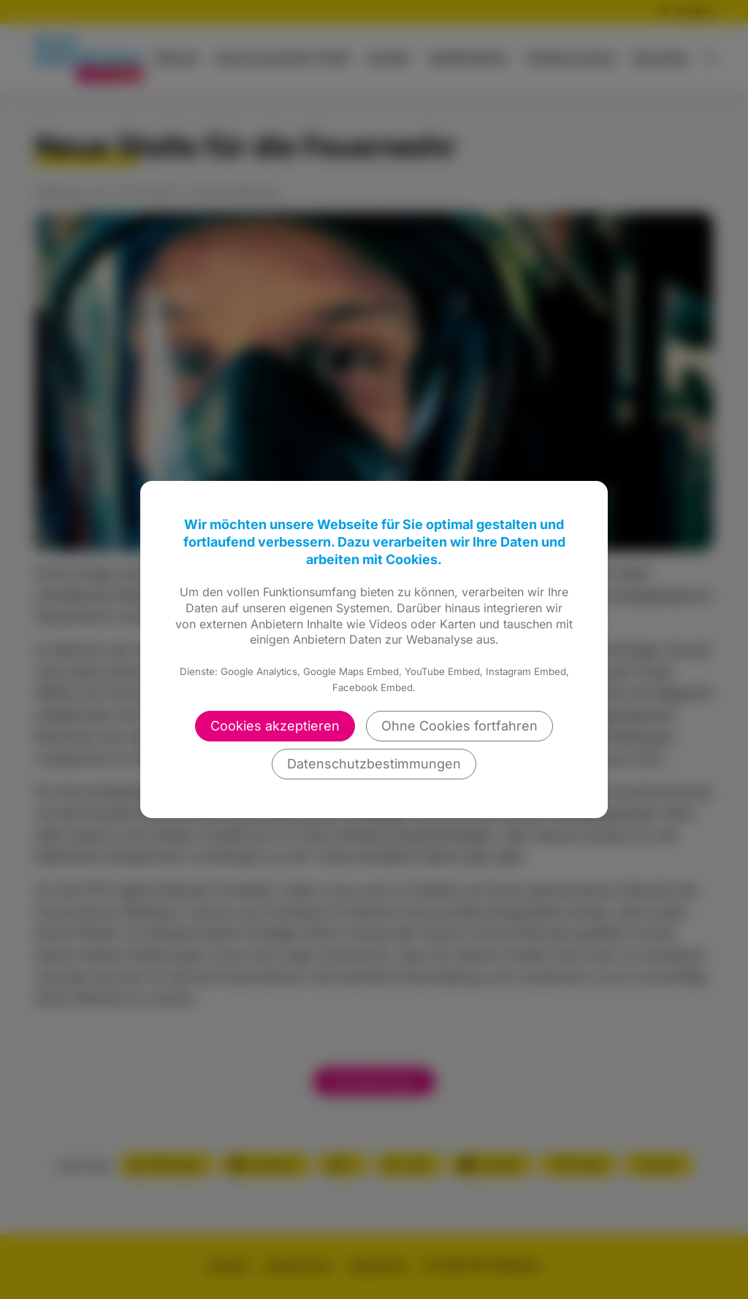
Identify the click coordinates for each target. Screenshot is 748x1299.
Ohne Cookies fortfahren (459, 725)
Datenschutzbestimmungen (374, 763)
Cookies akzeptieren (275, 725)
